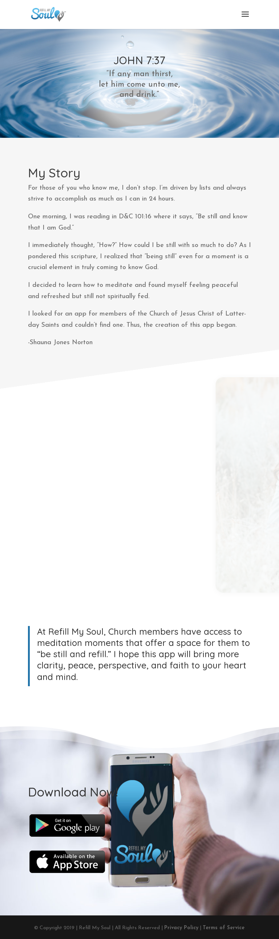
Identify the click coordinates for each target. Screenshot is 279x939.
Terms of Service (223, 928)
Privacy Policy (181, 928)
